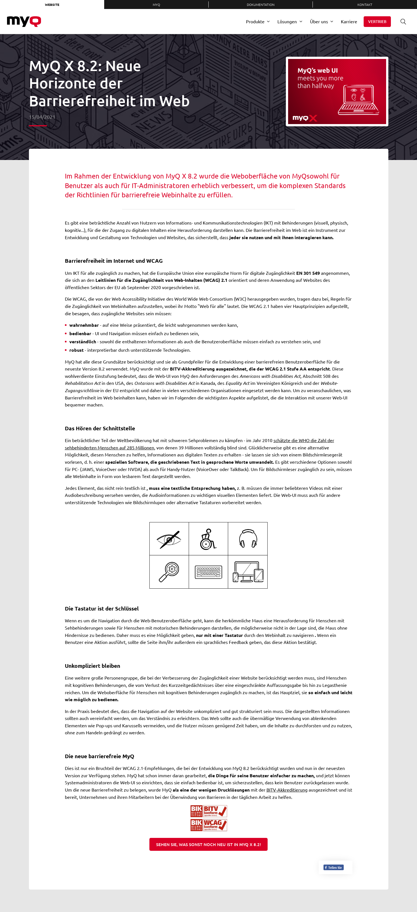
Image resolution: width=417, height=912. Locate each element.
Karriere (349, 21)
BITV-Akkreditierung (286, 789)
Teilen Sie (333, 867)
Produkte (255, 21)
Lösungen (287, 21)
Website (52, 4)
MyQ (156, 4)
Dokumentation (261, 4)
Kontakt (364, 4)
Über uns (319, 21)
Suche (401, 21)
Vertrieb (377, 21)
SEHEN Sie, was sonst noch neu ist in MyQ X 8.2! (208, 844)
